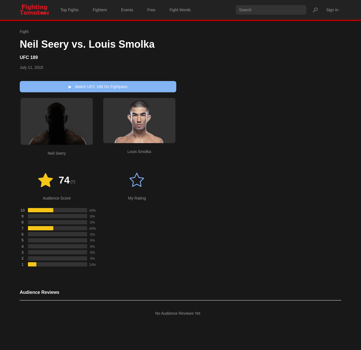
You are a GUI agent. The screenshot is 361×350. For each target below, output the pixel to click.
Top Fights (69, 10)
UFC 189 (29, 57)
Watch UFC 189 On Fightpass (98, 86)
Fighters (100, 10)
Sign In (332, 10)
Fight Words (180, 10)
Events (127, 10)
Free (151, 10)
